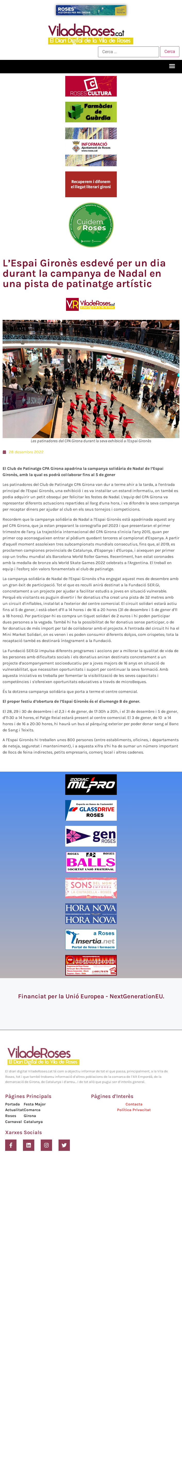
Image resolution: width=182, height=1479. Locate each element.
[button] (172, 66)
